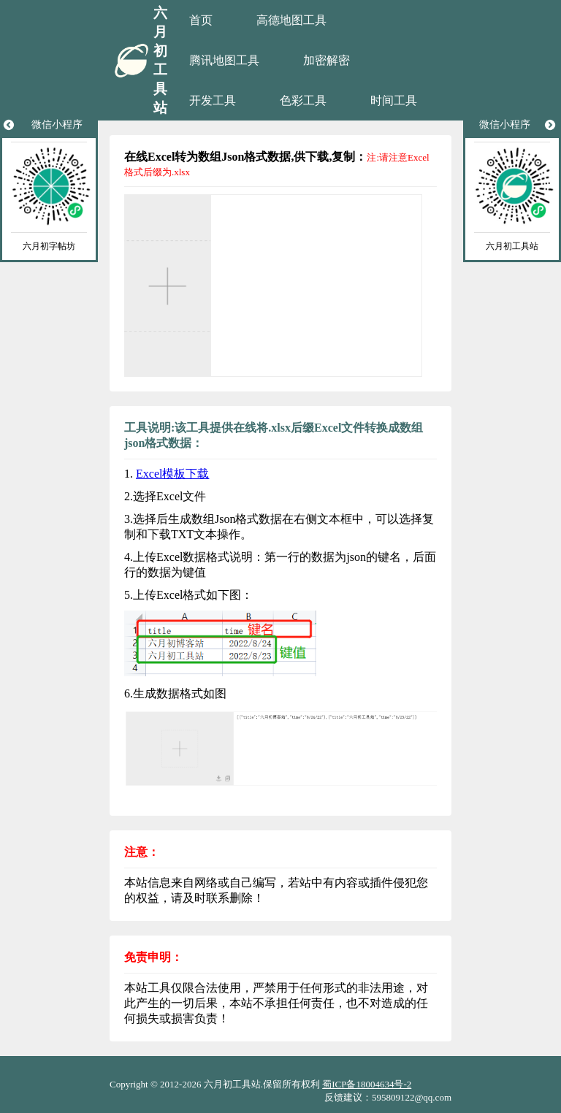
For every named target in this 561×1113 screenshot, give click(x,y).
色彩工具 (303, 100)
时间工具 (393, 100)
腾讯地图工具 (224, 60)
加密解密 (326, 60)
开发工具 (212, 100)
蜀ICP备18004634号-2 (366, 1084)
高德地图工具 (291, 20)
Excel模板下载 (172, 473)
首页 (201, 20)
